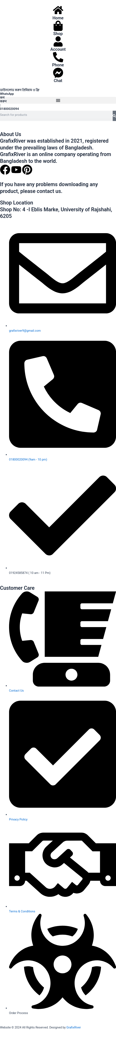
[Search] (114, 116)
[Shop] (58, 26)
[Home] (58, 10)
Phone (58, 64)
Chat (58, 80)
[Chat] (58, 73)
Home (58, 17)
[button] (58, 100)
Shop (58, 33)
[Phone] (58, 57)
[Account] (58, 41)
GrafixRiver (73, 1027)
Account (58, 49)
